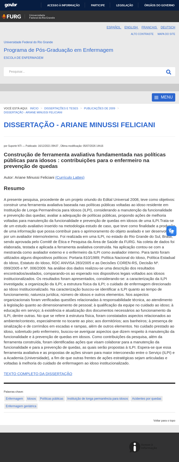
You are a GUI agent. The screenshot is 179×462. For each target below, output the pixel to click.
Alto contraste (142, 34)
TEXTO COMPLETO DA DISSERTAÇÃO (38, 374)
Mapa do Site (166, 34)
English (131, 27)
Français (150, 27)
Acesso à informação (63, 5)
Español (114, 27)
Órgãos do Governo (159, 5)
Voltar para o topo (164, 420)
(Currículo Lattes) (69, 177)
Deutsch (168, 27)
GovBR (11, 5)
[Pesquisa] (167, 71)
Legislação (124, 5)
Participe (98, 5)
